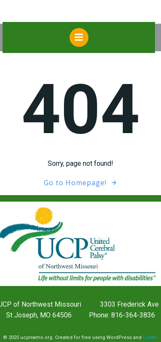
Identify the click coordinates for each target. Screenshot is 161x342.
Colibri (150, 337)
